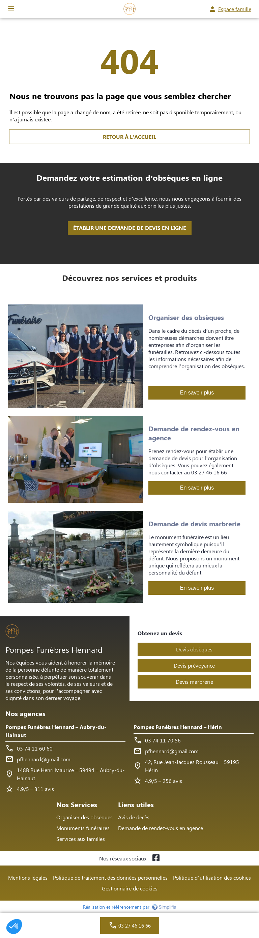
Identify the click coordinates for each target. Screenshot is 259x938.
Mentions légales (28, 877)
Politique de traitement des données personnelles (110, 877)
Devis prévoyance (194, 665)
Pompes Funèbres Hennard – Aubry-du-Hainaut (55, 730)
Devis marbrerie (194, 681)
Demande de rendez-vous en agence (160, 827)
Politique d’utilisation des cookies (212, 877)
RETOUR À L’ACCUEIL (129, 136)
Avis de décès (133, 817)
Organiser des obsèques (84, 817)
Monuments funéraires (83, 827)
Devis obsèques (194, 649)
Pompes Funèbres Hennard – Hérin (178, 726)
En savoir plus (197, 392)
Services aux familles (80, 838)
